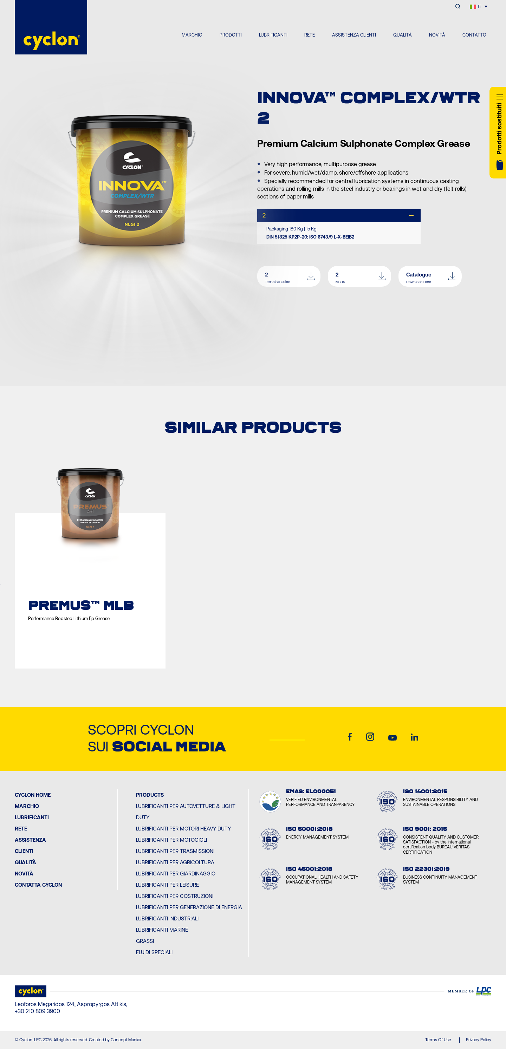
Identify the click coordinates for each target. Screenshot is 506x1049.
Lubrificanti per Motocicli (171, 840)
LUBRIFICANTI (273, 35)
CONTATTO (474, 35)
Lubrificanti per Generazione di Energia (189, 907)
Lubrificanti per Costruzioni (174, 896)
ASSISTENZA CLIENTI (354, 35)
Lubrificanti (32, 817)
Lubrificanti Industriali (167, 918)
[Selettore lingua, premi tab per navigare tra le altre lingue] (478, 6)
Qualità (25, 862)
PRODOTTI (231, 35)
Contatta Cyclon (38, 885)
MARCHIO (192, 35)
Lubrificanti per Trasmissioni (175, 851)
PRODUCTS (150, 795)
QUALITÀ (402, 35)
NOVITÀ (437, 35)
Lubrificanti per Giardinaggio (175, 874)
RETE (309, 35)
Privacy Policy (478, 1039)
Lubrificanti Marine (162, 930)
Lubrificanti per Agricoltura (175, 862)
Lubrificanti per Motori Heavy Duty (183, 829)
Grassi (145, 941)
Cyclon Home (33, 795)
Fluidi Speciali (154, 952)
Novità (24, 874)
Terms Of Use (438, 1039)
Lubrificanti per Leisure (167, 885)
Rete (21, 829)
